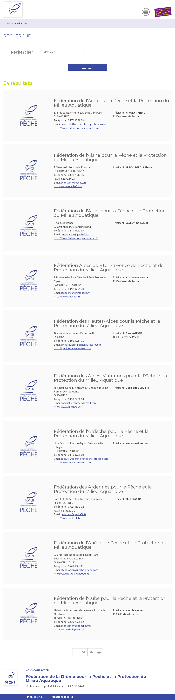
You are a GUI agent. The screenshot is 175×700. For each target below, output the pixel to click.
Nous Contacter (37, 670)
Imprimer (99, 652)
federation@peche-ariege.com (80, 570)
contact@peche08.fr (74, 514)
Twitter (84, 652)
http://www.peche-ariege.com (71, 573)
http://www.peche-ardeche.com (72, 462)
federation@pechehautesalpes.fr (81, 344)
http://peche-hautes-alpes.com (72, 348)
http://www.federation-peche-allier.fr (76, 238)
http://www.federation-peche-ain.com (76, 128)
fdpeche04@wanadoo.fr (76, 292)
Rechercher (22, 52)
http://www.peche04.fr (67, 296)
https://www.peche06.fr (67, 407)
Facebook (76, 652)
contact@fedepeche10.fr (76, 625)
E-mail (91, 652)
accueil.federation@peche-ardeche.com (85, 458)
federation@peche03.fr (75, 234)
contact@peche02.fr (74, 182)
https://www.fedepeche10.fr (70, 629)
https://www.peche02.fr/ (68, 186)
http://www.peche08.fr (67, 518)
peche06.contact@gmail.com (79, 403)
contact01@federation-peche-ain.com (84, 124)
